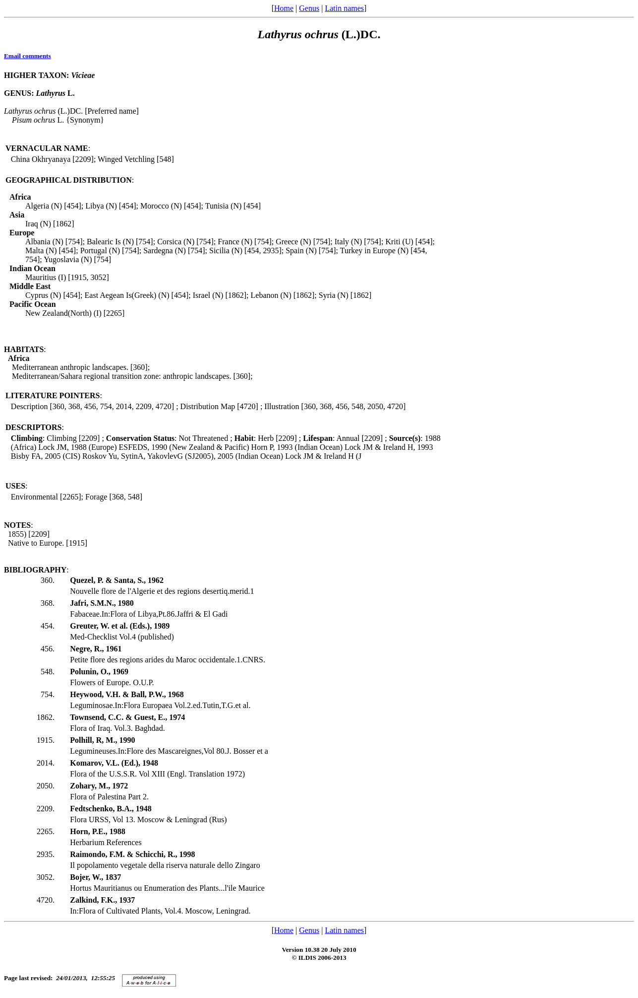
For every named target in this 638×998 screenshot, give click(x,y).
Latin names (344, 8)
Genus (309, 8)
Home (283, 8)
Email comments (27, 56)
